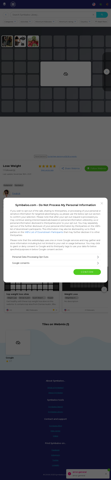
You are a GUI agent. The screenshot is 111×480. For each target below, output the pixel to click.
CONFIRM (87, 272)
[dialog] (55, 240)
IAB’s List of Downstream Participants (44, 232)
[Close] (102, 203)
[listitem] (55, 257)
